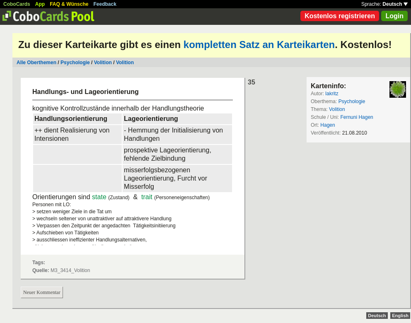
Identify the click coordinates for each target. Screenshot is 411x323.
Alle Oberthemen (36, 62)
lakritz (331, 93)
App (40, 4)
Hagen (327, 125)
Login (394, 15)
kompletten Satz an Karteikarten (259, 44)
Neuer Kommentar (41, 292)
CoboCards (16, 4)
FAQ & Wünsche (69, 4)
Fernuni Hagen (356, 117)
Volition (103, 62)
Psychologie (75, 62)
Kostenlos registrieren (340, 15)
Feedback (105, 4)
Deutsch (395, 4)
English (400, 315)
